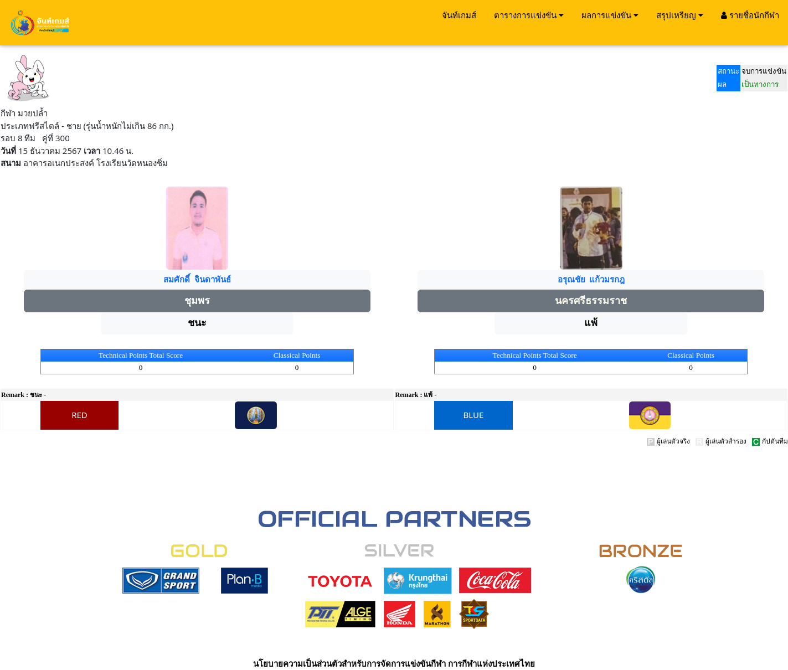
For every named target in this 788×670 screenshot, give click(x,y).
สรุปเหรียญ (679, 14)
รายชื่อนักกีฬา (750, 14)
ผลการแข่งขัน (609, 14)
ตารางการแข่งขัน (529, 14)
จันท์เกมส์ (459, 14)
